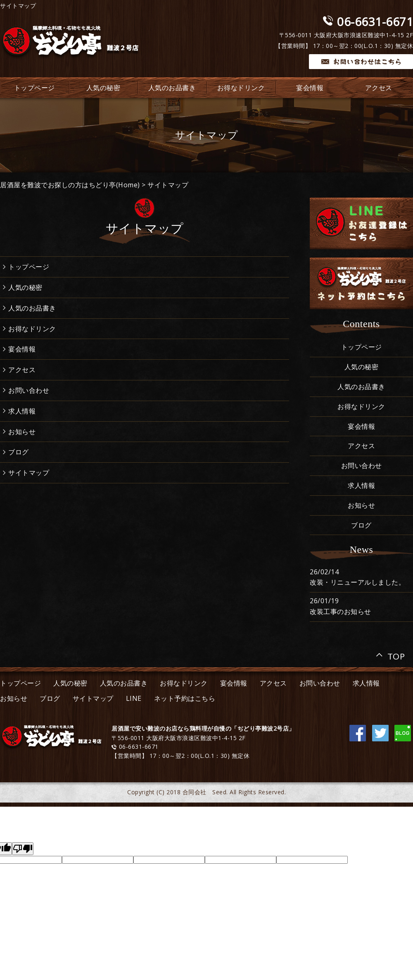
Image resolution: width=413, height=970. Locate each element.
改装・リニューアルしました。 (357, 582)
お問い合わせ (28, 390)
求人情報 (22, 411)
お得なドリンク (241, 87)
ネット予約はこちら (185, 698)
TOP (396, 655)
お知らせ (22, 431)
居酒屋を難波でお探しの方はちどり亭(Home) (70, 184)
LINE (134, 698)
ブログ (18, 451)
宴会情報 (309, 87)
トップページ (28, 266)
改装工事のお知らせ (340, 611)
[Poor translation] (22, 848)
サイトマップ (167, 184)
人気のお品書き (172, 87)
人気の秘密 (103, 87)
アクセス (22, 369)
